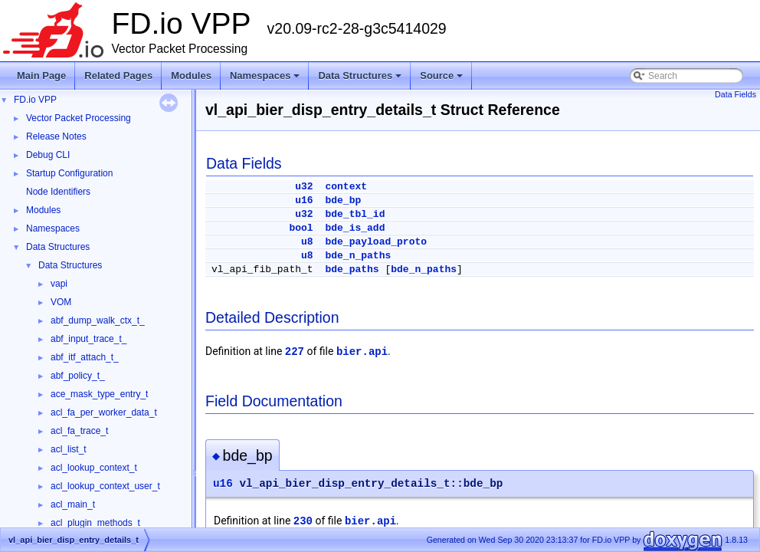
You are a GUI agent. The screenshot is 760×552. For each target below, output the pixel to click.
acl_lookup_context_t (94, 467)
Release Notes (56, 136)
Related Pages (118, 75)
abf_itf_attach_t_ (85, 357)
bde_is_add (355, 228)
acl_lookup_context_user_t (105, 486)
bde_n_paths (358, 255)
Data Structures (361, 80)
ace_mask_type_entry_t (99, 394)
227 (294, 352)
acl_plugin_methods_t (95, 523)
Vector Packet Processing (78, 118)
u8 (307, 242)
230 (303, 521)
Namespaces (266, 80)
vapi (59, 283)
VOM (61, 302)
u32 (304, 186)
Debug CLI (48, 155)
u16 (304, 200)
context (346, 186)
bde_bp (343, 200)
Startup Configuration (69, 173)
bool (301, 228)
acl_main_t (73, 504)
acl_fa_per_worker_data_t (104, 412)
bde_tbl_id (355, 214)
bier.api (362, 352)
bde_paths (351, 269)
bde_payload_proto (376, 242)
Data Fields (735, 94)
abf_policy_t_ (78, 375)
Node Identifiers (58, 191)
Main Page (41, 75)
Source (442, 80)
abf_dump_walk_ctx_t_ (98, 320)
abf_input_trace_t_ (88, 339)
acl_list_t (69, 449)
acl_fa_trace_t (79, 431)
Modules (191, 75)
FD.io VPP (35, 99)
